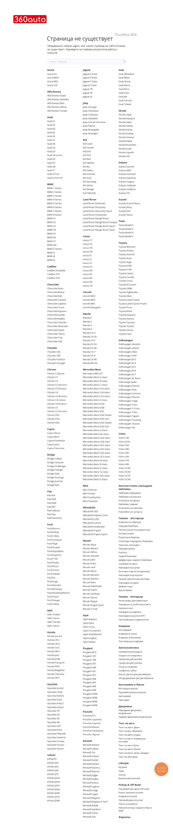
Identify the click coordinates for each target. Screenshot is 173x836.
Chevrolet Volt (54, 341)
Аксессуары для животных (133, 600)
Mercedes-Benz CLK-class (96, 392)
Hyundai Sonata (55, 741)
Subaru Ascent (126, 166)
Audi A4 (51, 128)
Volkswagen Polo (128, 389)
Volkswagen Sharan (129, 397)
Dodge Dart (53, 473)
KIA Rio (86, 166)
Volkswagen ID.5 (127, 366)
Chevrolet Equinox (56, 311)
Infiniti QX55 (53, 785)
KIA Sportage (89, 181)
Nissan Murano (91, 574)
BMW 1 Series (54, 188)
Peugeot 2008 (90, 693)
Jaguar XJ (87, 96)
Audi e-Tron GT (55, 177)
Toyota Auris (125, 258)
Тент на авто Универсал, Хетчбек (132, 740)
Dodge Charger (55, 469)
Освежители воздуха (130, 651)
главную (87, 49)
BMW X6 (51, 237)
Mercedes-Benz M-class (95, 460)
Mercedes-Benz (92, 369)
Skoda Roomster (127, 144)
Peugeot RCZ (89, 652)
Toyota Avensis (127, 254)
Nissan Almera (90, 548)
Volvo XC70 (124, 475)
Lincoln (87, 292)
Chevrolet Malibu (56, 318)
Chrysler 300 (53, 351)
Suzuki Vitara (126, 214)
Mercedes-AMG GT (93, 373)
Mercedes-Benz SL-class (95, 471)
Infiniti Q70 (52, 774)
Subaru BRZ (125, 170)
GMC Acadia (53, 614)
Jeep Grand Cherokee (94, 122)
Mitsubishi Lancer (92, 522)
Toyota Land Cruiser (129, 299)
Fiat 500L (51, 499)
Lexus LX (87, 266)
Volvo (122, 433)
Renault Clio (89, 752)
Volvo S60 (124, 445)
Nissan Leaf (89, 567)
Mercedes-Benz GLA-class (96, 437)
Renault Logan (90, 794)
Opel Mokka (89, 641)
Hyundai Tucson (55, 744)
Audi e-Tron (53, 174)
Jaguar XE (88, 89)
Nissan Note (89, 582)
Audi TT (51, 170)
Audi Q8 (51, 166)
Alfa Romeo (54, 91)
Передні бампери (128, 525)
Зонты (122, 774)
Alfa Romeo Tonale (57, 110)
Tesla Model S (126, 228)
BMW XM (51, 245)
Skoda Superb (126, 152)
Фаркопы (124, 817)
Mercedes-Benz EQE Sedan (97, 415)
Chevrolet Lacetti (56, 314)
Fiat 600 (51, 506)
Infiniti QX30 (53, 778)
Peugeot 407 (89, 682)
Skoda (122, 110)
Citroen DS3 (53, 415)
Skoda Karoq (125, 129)
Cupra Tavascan (55, 448)
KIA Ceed (87, 143)
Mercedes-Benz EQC (93, 411)
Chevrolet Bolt (54, 295)
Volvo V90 (124, 464)
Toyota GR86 (125, 288)
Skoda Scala (125, 148)
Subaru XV (124, 193)
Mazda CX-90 (90, 359)
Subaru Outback (127, 185)
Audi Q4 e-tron (54, 155)
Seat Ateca (124, 85)
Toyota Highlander (128, 292)
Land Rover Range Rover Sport (99, 226)
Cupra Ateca (53, 432)
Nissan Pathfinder (92, 586)
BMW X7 (51, 241)
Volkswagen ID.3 (127, 359)
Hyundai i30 (53, 718)
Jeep (85, 103)
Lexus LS (87, 263)
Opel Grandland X (92, 634)
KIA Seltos (88, 170)
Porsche (87, 711)
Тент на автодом (128, 756)
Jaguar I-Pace (90, 85)
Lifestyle (124, 763)
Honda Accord (54, 636)
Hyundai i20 (53, 714)
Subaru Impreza (127, 177)
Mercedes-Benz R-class (95, 464)
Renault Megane (91, 797)
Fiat (49, 491)
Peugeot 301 (89, 671)
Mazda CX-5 (89, 340)
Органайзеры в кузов (131, 800)
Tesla (122, 221)
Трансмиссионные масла (132, 692)
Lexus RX (87, 278)
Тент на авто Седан (129, 734)
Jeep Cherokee (90, 110)
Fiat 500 (51, 495)
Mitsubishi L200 (91, 519)
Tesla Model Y (126, 236)
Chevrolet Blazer (56, 292)
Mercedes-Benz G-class (95, 430)
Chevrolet (53, 284)
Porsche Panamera (93, 730)
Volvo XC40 (124, 468)
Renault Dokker (91, 756)
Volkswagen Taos (128, 404)
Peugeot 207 (89, 663)
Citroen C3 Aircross (57, 384)
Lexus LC (87, 259)
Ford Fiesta (53, 562)
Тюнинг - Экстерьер (131, 518)
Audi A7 (51, 139)
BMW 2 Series (54, 191)
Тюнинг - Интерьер (131, 596)
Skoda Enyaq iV (127, 118)
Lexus (86, 236)
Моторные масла (128, 688)
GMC (50, 610)
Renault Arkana (91, 744)
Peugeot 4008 (90, 701)
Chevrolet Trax (55, 337)
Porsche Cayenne (92, 719)
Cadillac (51, 266)
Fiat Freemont (54, 517)
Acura (50, 70)
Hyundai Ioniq (54, 699)
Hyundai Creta (54, 691)
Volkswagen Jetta (128, 382)
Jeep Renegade (91, 129)
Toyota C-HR (125, 269)
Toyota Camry (126, 273)
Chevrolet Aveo (55, 288)
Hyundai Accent (55, 688)
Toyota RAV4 (125, 311)
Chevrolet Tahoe (56, 333)
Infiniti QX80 (53, 800)
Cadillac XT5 (53, 274)
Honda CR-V (53, 639)
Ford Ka (51, 577)
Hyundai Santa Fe (56, 737)
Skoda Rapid (125, 141)
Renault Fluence (91, 771)
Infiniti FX (52, 759)
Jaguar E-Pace (90, 73)
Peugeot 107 (89, 656)
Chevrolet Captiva (56, 303)
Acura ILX (52, 73)
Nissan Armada (91, 555)
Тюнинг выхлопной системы (134, 578)
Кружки (123, 767)
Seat (121, 70)
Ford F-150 (52, 558)
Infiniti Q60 (52, 770)
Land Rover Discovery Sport (97, 210)
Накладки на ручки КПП (132, 615)
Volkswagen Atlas (128, 351)
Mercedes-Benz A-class (95, 377)
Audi (50, 117)
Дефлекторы (126, 586)
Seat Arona (124, 81)
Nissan (87, 540)
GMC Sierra (53, 618)
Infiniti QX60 (53, 793)
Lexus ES (87, 243)
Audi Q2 (51, 147)
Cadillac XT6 (53, 278)
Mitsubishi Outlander (94, 526)
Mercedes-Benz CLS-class (96, 396)
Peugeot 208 (89, 667)
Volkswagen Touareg (130, 419)
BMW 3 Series (54, 195)
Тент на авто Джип (129, 727)
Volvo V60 (124, 456)
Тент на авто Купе (129, 745)
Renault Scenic (90, 812)
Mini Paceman (90, 501)
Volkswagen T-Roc (128, 412)
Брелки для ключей (129, 778)
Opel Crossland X (92, 630)
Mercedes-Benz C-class (95, 384)
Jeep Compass (90, 114)
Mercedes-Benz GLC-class (96, 445)
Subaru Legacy (126, 181)
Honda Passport (55, 662)
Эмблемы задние (128, 504)
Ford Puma (52, 596)
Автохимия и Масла (131, 684)
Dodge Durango (55, 477)
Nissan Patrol (90, 589)
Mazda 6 (87, 328)
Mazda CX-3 (89, 332)
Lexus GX (88, 251)
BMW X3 (51, 226)
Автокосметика (129, 647)
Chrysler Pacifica (56, 359)
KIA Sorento (89, 174)
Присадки (124, 699)
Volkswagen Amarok (129, 344)
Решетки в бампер (129, 537)
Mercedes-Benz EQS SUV (96, 426)
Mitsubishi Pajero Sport (95, 534)
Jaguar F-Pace (90, 77)
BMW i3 (51, 252)
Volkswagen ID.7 (127, 374)
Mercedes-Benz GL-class (96, 434)
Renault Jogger (90, 775)
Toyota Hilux (125, 295)
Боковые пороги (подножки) (134, 571)
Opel (85, 615)
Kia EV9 (86, 155)
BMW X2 (51, 222)
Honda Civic (53, 647)
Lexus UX (88, 285)
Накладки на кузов (129, 567)
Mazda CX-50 (90, 344)
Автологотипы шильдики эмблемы (135, 487)
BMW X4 (51, 229)
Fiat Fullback (53, 510)
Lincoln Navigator (92, 307)
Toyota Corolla (126, 277)
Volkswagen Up (127, 427)
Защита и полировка (130, 655)
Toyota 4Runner (127, 246)
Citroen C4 (52, 392)
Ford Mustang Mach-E (58, 592)
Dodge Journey (55, 481)
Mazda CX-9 (89, 355)
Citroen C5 (52, 407)
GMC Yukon (53, 625)
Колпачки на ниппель (131, 507)
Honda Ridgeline (56, 670)
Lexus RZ (87, 281)
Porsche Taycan (91, 734)
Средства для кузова (130, 659)
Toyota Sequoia (127, 314)
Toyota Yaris (125, 333)
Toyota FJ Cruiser (127, 284)
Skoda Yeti (124, 156)
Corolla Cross (126, 280)
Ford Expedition (55, 551)
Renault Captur (91, 748)
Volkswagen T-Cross (129, 408)
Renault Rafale (90, 805)
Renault (87, 741)
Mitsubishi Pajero (92, 530)
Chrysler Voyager (56, 363)
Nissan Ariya (89, 544)
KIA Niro (87, 158)
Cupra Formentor (56, 440)
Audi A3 (51, 124)
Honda (51, 632)
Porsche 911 (89, 715)
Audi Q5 (51, 158)
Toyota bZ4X (125, 265)
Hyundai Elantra (55, 695)
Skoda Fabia (125, 122)
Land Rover (89, 199)
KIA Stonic (88, 185)
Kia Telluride (89, 193)
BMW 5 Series (54, 203)
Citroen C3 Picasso (57, 388)
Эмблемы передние (130, 492)
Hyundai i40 (53, 722)
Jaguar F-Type (90, 81)
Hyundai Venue (55, 748)
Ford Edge (52, 543)
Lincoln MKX (89, 295)
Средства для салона (130, 662)
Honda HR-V (53, 651)
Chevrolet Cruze (55, 307)
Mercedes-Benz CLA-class (96, 388)
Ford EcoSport (54, 539)
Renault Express (91, 767)
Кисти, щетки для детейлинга (135, 674)
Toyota (123, 242)
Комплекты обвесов (130, 522)
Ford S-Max (53, 604)
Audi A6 (51, 136)
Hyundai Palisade (56, 733)
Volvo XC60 (124, 471)
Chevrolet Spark (55, 330)
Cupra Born (53, 436)
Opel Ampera (90, 619)
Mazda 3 (87, 321)
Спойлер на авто (128, 563)
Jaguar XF (88, 92)
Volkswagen (126, 340)
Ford (50, 524)
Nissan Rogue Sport (93, 605)
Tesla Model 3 (126, 225)
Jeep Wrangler (90, 133)
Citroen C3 (52, 380)
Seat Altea (124, 77)
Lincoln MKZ (89, 299)
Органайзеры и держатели (134, 619)
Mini (85, 485)
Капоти (123, 552)
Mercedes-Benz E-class (95, 400)
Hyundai (52, 684)
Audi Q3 (51, 151)
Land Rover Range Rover (96, 218)
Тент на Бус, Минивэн (130, 731)
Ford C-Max (53, 535)
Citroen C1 (52, 377)
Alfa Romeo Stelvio (57, 106)
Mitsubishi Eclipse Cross (95, 515)
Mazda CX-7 (89, 351)
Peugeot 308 (89, 678)
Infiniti (51, 755)
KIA (85, 139)
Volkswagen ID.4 (127, 363)
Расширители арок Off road (134, 788)
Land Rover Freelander (95, 214)
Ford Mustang (54, 589)
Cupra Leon (53, 444)
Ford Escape (53, 547)
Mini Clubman (90, 489)
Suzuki (123, 199)
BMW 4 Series (54, 199)
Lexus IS (87, 255)
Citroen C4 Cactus (56, 400)
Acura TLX (52, 85)
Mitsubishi (89, 507)
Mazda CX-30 (90, 336)
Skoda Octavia (126, 137)
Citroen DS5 (53, 422)
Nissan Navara (90, 578)
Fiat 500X (51, 502)
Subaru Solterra (127, 189)
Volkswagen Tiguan (129, 416)
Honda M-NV (53, 658)
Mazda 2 (87, 317)
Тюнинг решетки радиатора (134, 529)
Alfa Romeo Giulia (56, 95)
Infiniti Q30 (52, 762)
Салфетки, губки (127, 670)
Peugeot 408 (89, 686)
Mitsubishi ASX (90, 511)
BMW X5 (51, 233)
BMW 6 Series (54, 207)
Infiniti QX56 (53, 789)
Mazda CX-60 (90, 347)
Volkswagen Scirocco (130, 393)
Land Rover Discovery (94, 207)
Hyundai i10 (53, 710)
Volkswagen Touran (129, 423)
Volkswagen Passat (129, 385)
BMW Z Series (54, 248)
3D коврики (125, 629)
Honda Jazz (53, 655)
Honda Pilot (53, 666)
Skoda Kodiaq (126, 133)
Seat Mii (123, 96)
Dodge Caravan (55, 462)
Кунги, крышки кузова (131, 792)
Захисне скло (126, 608)
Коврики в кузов (128, 796)
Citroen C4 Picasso (57, 403)
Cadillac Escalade (56, 270)
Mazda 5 (87, 325)
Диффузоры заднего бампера (135, 559)
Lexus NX (88, 270)
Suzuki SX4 (124, 210)
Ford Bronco (53, 528)
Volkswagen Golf (127, 355)
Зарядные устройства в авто (135, 604)
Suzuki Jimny (125, 207)
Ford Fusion (53, 569)
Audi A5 (51, 132)
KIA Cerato (88, 147)
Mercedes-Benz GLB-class (96, 441)
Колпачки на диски (129, 500)
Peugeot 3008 (90, 697)
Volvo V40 (124, 452)
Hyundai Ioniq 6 (55, 707)
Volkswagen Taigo (128, 400)
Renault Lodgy (90, 790)
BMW (50, 184)
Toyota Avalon (126, 250)
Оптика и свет (126, 533)
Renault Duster (91, 760)
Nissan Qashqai (91, 593)
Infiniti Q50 (52, 766)
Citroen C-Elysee (55, 373)
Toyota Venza (126, 330)
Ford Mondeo (54, 585)
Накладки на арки (129, 582)
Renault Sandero (92, 809)
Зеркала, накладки (129, 544)
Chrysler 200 (53, 355)
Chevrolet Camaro (56, 299)
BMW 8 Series (54, 214)
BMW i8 (51, 256)
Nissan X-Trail (90, 608)
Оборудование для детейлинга (136, 678)
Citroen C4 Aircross (57, 396)
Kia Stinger (88, 189)
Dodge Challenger (56, 466)
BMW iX (51, 260)
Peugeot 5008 (90, 705)
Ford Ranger (53, 600)
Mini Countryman (92, 497)
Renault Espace (91, 763)
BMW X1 (51, 218)
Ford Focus (52, 566)
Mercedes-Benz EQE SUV (96, 418)
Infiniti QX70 (53, 796)
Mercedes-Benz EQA (93, 403)
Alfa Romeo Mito (55, 103)
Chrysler (52, 347)
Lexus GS (88, 247)
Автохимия (125, 696)
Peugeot (88, 648)
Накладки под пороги (130, 575)
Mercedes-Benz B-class (95, 380)
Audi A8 (51, 143)
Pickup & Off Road (130, 784)
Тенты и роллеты (128, 803)
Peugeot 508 (89, 690)
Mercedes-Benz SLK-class (96, 475)
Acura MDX (53, 77)
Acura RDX (52, 81)
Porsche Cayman (92, 723)
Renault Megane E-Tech (95, 801)
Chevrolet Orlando (57, 322)
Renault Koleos (91, 782)
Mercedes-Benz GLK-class (96, 452)
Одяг (121, 770)
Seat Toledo (125, 104)
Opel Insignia (90, 638)
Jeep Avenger (90, 106)
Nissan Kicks (89, 563)
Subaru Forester (127, 174)
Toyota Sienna (126, 318)
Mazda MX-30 (90, 363)
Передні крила (127, 548)
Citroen (51, 369)
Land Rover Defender (94, 203)
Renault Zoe (89, 816)
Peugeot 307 (89, 675)
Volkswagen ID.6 (127, 370)
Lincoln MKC (89, 303)
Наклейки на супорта (130, 511)
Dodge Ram (53, 485)
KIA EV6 (86, 151)
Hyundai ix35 (54, 726)
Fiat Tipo (51, 514)
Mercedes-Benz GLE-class (96, 449)
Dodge (51, 454)
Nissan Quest (90, 597)
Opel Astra (88, 623)
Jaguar (86, 70)
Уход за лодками (128, 666)
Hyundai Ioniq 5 (55, 703)
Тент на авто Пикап (129, 749)
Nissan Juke (89, 559)
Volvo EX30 (124, 441)
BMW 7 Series (54, 210)
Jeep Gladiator (90, 118)
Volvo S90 (124, 449)
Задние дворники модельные (135, 716)
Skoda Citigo (125, 114)
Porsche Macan (91, 727)
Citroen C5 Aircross (57, 411)
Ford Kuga (52, 581)
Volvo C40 (124, 437)
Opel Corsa (89, 626)
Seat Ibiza (124, 89)
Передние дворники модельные (130, 712)
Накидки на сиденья (130, 611)
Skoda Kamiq (126, 125)
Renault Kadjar (90, 778)
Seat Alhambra (126, 73)
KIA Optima (88, 162)
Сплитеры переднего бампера (136, 541)
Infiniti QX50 (53, 781)
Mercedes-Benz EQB (93, 407)
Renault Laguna (91, 786)
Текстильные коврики (131, 641)
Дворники (125, 706)
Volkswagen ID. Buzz (129, 378)
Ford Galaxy (53, 573)
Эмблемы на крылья (130, 496)
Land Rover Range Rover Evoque (100, 222)
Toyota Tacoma (127, 322)
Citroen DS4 (53, 418)
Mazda (87, 313)
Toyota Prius (125, 307)
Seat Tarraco (125, 100)
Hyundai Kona (54, 729)
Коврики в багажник (130, 637)
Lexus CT (87, 240)
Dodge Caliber (54, 458)
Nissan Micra (89, 571)
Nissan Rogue (90, 601)
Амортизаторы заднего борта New (135, 809)
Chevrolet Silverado (57, 326)
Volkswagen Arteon (129, 347)
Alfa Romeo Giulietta (58, 99)
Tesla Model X (126, 232)
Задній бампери (127, 556)
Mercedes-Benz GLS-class (96, 456)
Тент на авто (127, 723)
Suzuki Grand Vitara (129, 203)
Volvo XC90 (124, 479)
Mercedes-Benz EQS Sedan (97, 422)
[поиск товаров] (124, 61)
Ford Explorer (54, 554)
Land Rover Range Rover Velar (99, 229)
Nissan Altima (90, 552)
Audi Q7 (51, 162)
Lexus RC (87, 274)
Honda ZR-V (53, 677)
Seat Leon (124, 92)
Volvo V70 (124, 460)
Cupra (50, 429)
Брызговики (125, 590)
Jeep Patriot (89, 125)
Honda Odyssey (55, 674)
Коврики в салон (128, 633)
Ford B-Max (53, 532)
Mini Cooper (89, 493)
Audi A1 (51, 121)
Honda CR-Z (53, 643)
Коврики (124, 626)
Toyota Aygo (125, 261)
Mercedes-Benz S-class (95, 468)
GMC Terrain (53, 622)
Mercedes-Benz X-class (95, 479)
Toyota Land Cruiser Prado (133, 303)
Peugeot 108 (89, 659)
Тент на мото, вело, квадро (134, 752)
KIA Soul (87, 177)
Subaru (123, 162)
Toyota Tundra (126, 326)
